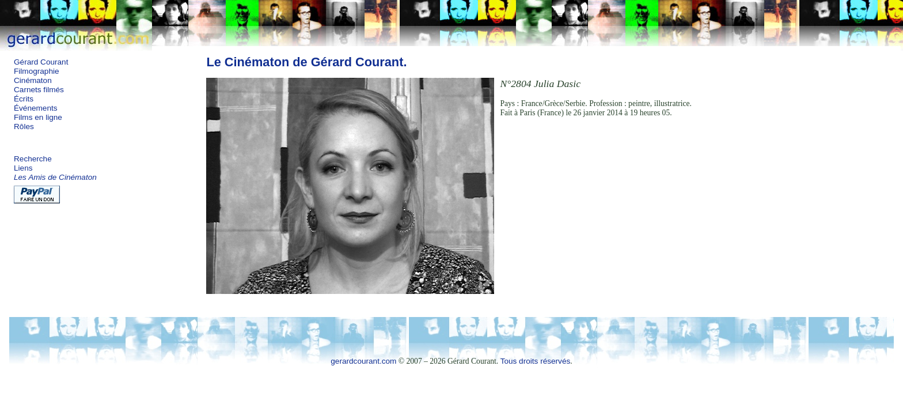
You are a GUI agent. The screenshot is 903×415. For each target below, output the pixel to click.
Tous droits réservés (535, 361)
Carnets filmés (39, 89)
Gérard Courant (41, 62)
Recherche (33, 158)
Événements (36, 108)
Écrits (23, 99)
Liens (23, 168)
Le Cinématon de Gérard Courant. (306, 62)
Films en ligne (38, 117)
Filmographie (36, 71)
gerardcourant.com (363, 361)
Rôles (24, 126)
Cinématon (33, 80)
